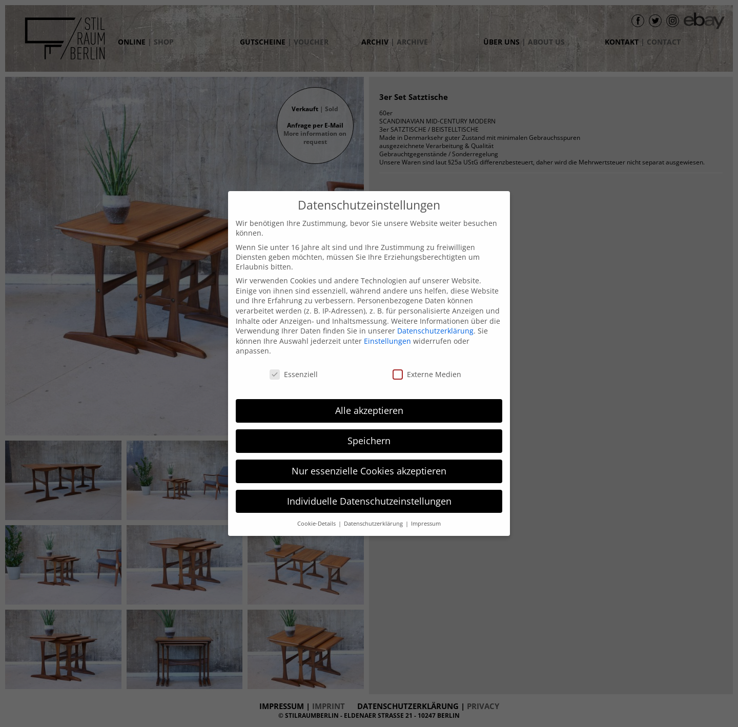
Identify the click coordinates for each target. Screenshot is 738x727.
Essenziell (294, 374)
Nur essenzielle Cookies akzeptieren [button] (369, 471)
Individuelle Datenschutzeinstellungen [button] (369, 501)
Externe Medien (427, 374)
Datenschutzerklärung (435, 331)
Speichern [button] (369, 440)
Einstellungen (387, 341)
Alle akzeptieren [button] (369, 410)
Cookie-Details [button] (317, 523)
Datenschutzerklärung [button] (374, 523)
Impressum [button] (426, 523)
